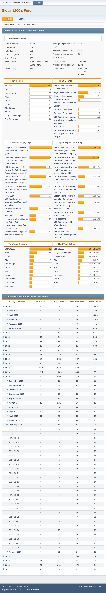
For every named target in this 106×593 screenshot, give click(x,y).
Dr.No (56, 271)
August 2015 (15, 398)
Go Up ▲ (101, 587)
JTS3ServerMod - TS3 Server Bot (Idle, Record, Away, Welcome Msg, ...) (16, 170)
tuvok (7, 275)
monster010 (10, 93)
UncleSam (9, 282)
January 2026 (15, 328)
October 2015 (15, 390)
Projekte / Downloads (63, 113)
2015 (7, 376)
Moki (7, 97)
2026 (7, 306)
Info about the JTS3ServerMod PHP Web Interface (63, 222)
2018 (7, 363)
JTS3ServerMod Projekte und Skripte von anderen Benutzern (65, 120)
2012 (7, 565)
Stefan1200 (10, 86)
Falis (56, 282)
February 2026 (15, 324)
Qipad (7, 104)
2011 (7, 569)
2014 (7, 556)
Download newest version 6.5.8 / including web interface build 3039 (16, 160)
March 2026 (14, 319)
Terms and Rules (90, 587)
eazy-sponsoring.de (13, 115)
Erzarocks (58, 275)
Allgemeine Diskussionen (65, 92)
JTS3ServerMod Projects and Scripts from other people (65, 133)
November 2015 (16, 385)
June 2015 (13, 407)
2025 (7, 333)
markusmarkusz (12, 279)
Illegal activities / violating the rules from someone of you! (16, 150)
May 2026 (13, 311)
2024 (7, 337)
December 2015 (16, 381)
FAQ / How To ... (61, 126)
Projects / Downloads (63, 109)
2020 (7, 354)
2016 (7, 372)
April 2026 (13, 315)
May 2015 (13, 412)
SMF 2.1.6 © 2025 (8, 587)
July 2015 (13, 403)
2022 (7, 346)
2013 (7, 561)
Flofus (56, 264)
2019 (7, 359)
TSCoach (9, 286)
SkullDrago (10, 108)
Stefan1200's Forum (18, 10)
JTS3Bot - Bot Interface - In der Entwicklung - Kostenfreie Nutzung (65, 205)
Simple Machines (22, 587)
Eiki (6, 89)
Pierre (7, 100)
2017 (7, 368)
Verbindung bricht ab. (14, 215)
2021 (7, 350)
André (7, 112)
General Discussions (63, 96)
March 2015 (14, 420)
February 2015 (15, 425)
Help (81, 587)
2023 (7, 341)
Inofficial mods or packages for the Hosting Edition (65, 103)
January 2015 (15, 552)
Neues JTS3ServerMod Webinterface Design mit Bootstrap (16, 189)
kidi (6, 271)
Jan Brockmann (12, 119)
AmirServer (83, 61)
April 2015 (13, 416)
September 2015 (16, 394)
